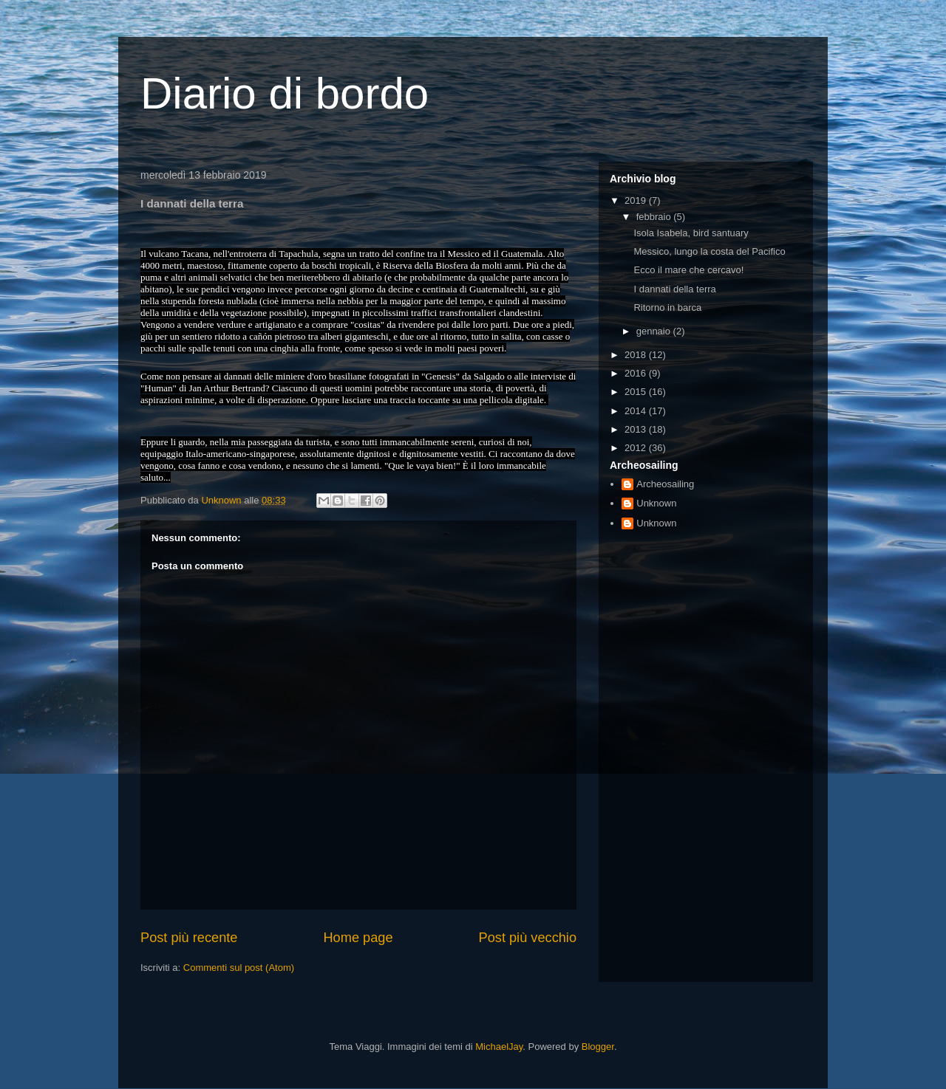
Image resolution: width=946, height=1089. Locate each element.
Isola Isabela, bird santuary (690, 232)
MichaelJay (499, 1046)
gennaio (654, 331)
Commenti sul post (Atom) (238, 967)
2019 (637, 200)
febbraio (655, 216)
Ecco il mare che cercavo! (688, 269)
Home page (357, 937)
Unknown (656, 503)
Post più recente (188, 937)
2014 (637, 410)
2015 (637, 391)
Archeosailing (665, 483)
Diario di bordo (284, 93)
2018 (637, 354)
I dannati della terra (674, 289)
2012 (637, 447)
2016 (637, 373)
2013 (637, 429)
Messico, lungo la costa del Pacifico (709, 251)
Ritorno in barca (667, 307)
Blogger (598, 1046)
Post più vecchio (527, 937)
